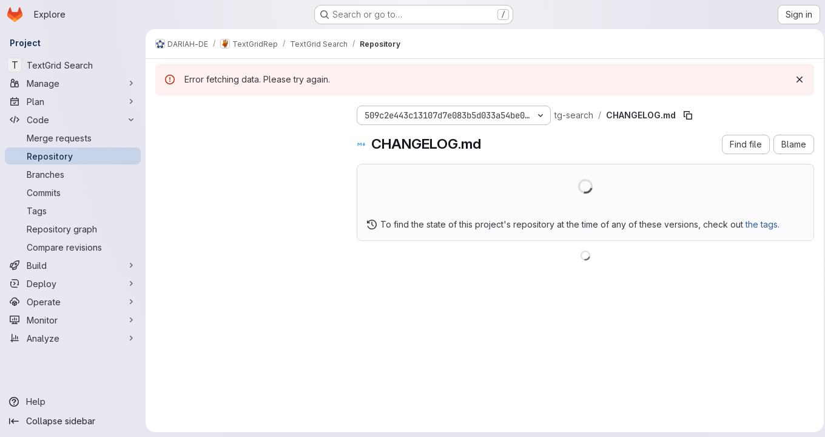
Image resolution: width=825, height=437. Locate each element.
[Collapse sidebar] (73, 421)
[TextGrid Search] (73, 64)
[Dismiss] (796, 79)
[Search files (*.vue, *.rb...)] (246, 137)
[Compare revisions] (73, 247)
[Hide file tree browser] (165, 113)
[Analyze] (73, 338)
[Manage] (73, 83)
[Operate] (73, 301)
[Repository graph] (73, 228)
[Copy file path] (688, 115)
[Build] (73, 265)
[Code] (73, 119)
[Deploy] (73, 283)
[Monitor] (73, 319)
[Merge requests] (73, 137)
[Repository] (73, 155)
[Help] (73, 401)
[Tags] (73, 210)
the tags (762, 224)
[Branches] (73, 174)
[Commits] (73, 192)
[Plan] (73, 101)
